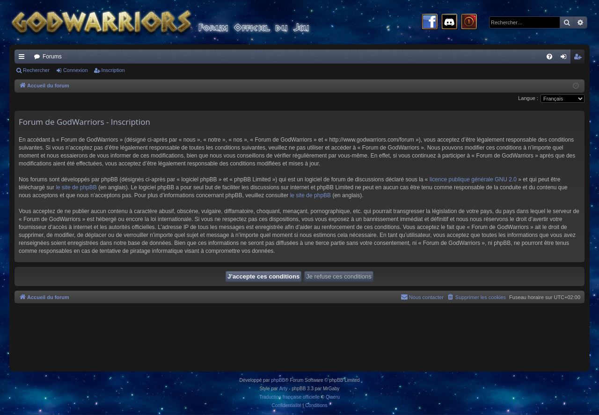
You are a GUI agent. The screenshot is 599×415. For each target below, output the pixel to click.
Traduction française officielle (289, 397)
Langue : (528, 98)
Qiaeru (333, 397)
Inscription (113, 70)
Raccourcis (23, 58)
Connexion (75, 70)
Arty (283, 388)
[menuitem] (549, 57)
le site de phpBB (76, 187)
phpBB (278, 380)
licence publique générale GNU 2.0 (473, 179)
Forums (52, 56)
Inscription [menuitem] (579, 58)
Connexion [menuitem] (565, 58)
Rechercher (36, 70)
